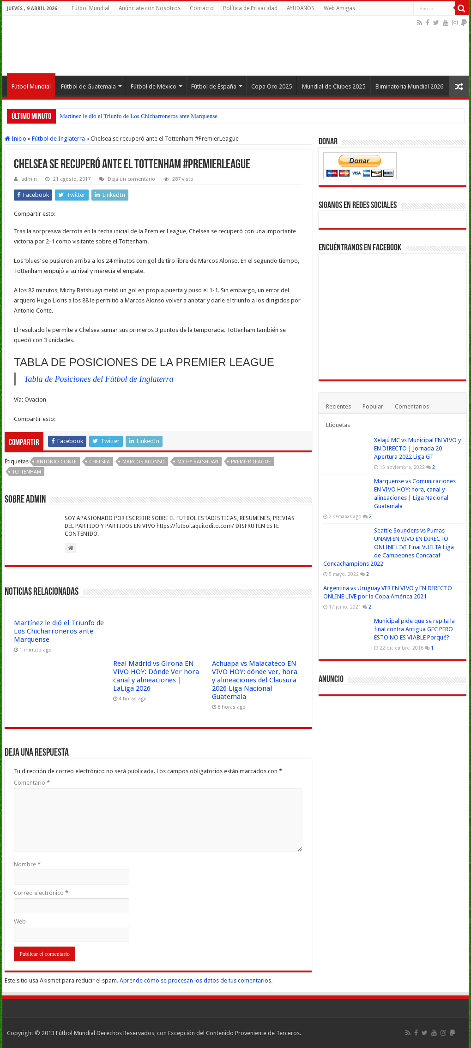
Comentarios (412, 406)
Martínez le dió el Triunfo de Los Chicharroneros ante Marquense (138, 115)
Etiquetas (338, 424)
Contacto (202, 8)
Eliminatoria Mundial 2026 (409, 86)
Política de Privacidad (250, 8)
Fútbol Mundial (90, 8)
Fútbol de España (213, 86)
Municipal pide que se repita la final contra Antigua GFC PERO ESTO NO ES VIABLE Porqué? (414, 629)
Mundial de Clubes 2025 (333, 86)
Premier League (251, 462)
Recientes (338, 406)
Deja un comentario (131, 179)
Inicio (15, 138)
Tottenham (26, 472)
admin (29, 179)
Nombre (27, 864)
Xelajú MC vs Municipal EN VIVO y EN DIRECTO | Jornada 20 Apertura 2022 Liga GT (417, 448)
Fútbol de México (153, 86)
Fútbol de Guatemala (88, 86)
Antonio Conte (56, 462)
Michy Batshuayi (197, 462)
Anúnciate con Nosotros (150, 8)
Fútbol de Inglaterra (58, 138)
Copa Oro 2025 (271, 86)
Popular (372, 406)
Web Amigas (339, 8)
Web (20, 921)
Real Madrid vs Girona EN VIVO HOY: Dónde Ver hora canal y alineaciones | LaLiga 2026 (156, 676)
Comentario (32, 782)
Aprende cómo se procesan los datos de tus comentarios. (196, 980)
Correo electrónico (41, 892)
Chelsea (99, 462)
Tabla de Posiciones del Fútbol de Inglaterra (98, 379)
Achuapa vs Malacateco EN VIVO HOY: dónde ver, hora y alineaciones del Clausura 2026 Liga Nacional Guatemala (254, 680)
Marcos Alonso (143, 462)
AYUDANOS (300, 8)
